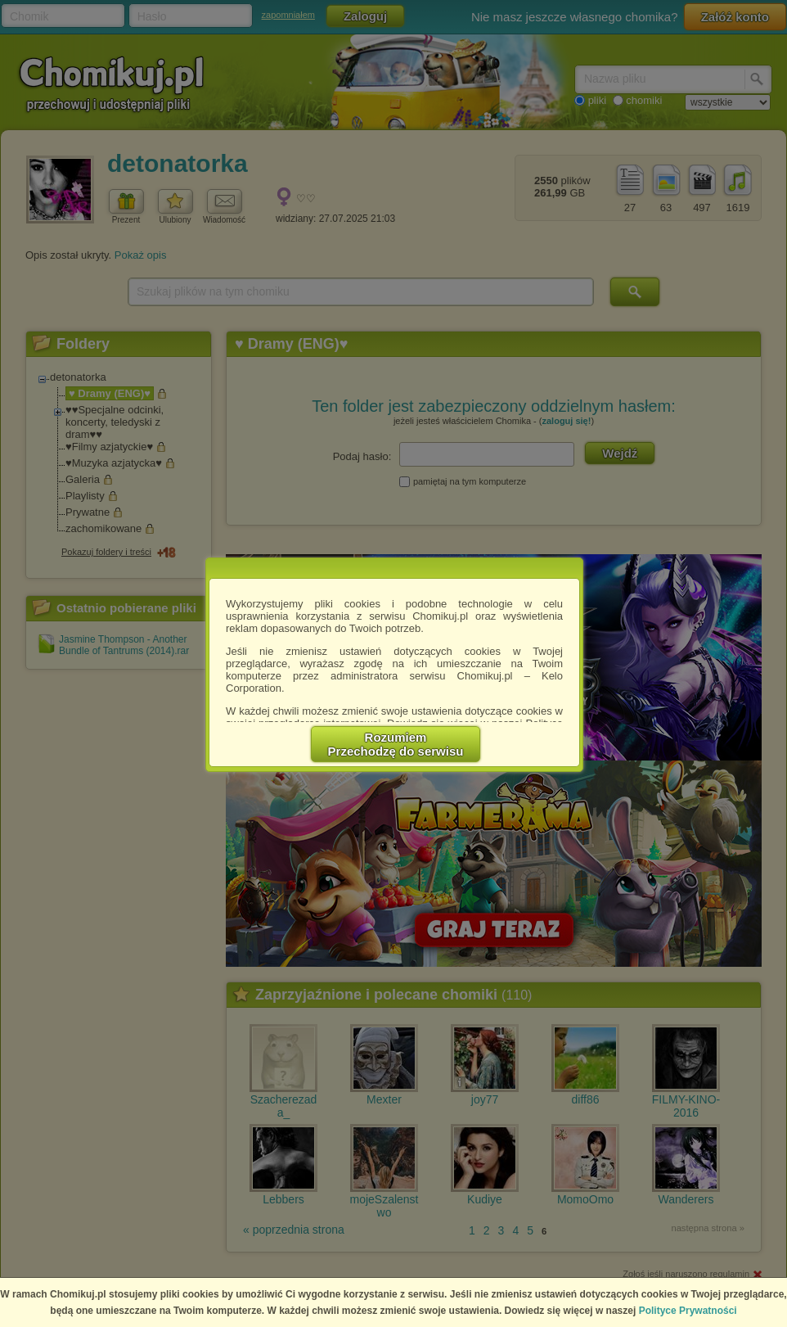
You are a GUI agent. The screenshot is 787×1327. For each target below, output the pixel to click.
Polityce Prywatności (688, 1310)
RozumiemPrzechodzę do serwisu (396, 744)
